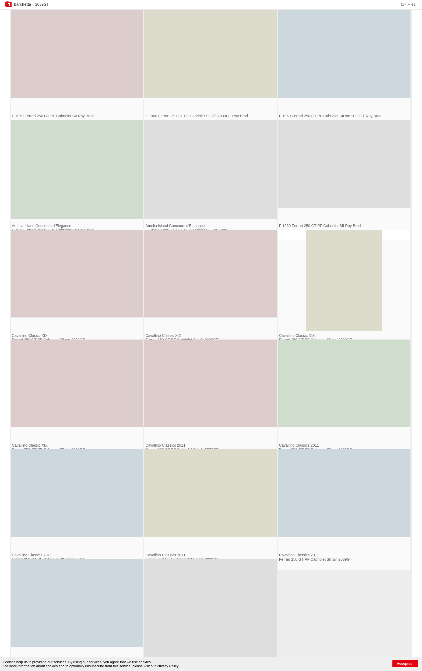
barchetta (22, 4)
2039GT (42, 4)
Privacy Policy (167, 666)
